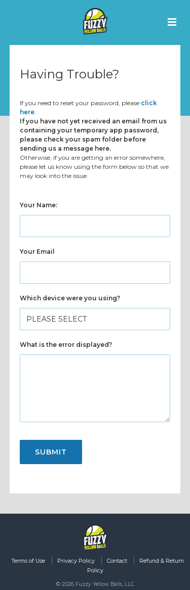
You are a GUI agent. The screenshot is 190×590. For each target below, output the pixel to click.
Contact (117, 561)
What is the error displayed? (66, 344)
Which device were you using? (70, 298)
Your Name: (38, 205)
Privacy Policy (76, 561)
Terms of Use (28, 561)
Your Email (37, 251)
